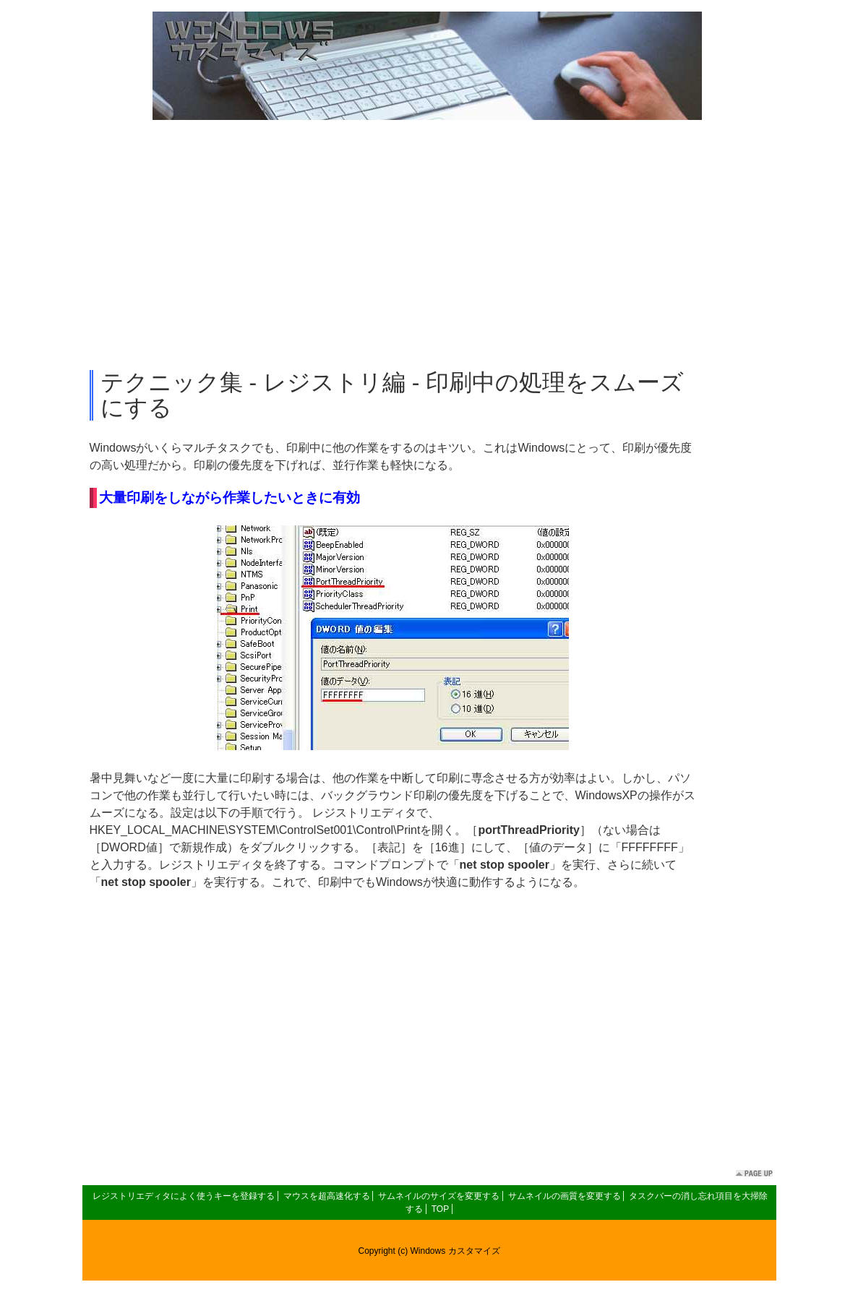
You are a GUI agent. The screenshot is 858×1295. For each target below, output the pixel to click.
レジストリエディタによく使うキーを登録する (184, 1196)
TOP (440, 1209)
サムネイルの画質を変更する (564, 1196)
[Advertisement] (429, 246)
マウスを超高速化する (326, 1196)
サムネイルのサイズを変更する (438, 1196)
